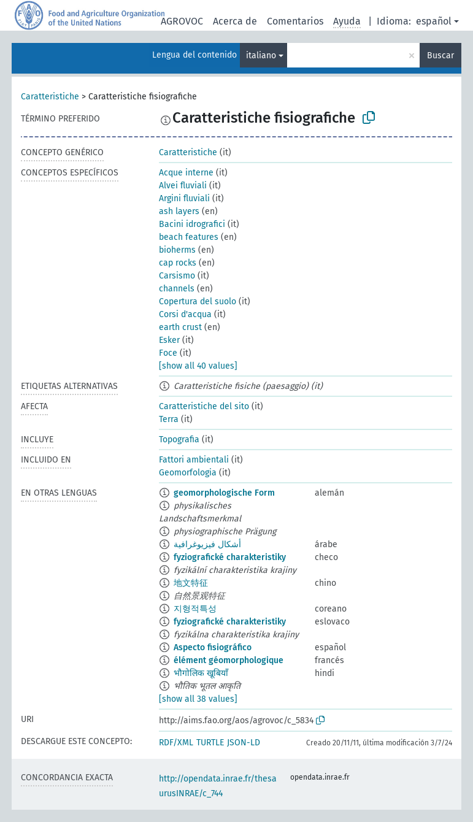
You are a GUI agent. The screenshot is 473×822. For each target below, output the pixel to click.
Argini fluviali (184, 198)
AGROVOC (182, 21)
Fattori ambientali (194, 460)
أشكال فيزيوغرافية (207, 544)
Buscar (440, 55)
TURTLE (210, 742)
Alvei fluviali (183, 185)
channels (176, 288)
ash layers (179, 211)
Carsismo (177, 276)
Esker (169, 340)
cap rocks (177, 263)
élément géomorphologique (228, 660)
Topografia (179, 439)
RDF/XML (176, 742)
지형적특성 (195, 609)
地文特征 (191, 583)
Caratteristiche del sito (204, 406)
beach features (188, 237)
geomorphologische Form (224, 493)
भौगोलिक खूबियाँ (201, 673)
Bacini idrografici (192, 224)
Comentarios (295, 21)
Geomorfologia (188, 472)
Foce (168, 353)
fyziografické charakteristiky (230, 557)
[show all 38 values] (198, 699)
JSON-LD (243, 742)
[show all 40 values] (198, 366)
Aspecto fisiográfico (213, 647)
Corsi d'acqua (185, 314)
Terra (169, 419)
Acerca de (235, 21)
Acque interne (186, 172)
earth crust (180, 327)
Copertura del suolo (197, 301)
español (434, 21)
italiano (261, 55)
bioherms (177, 250)
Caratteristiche (50, 96)
